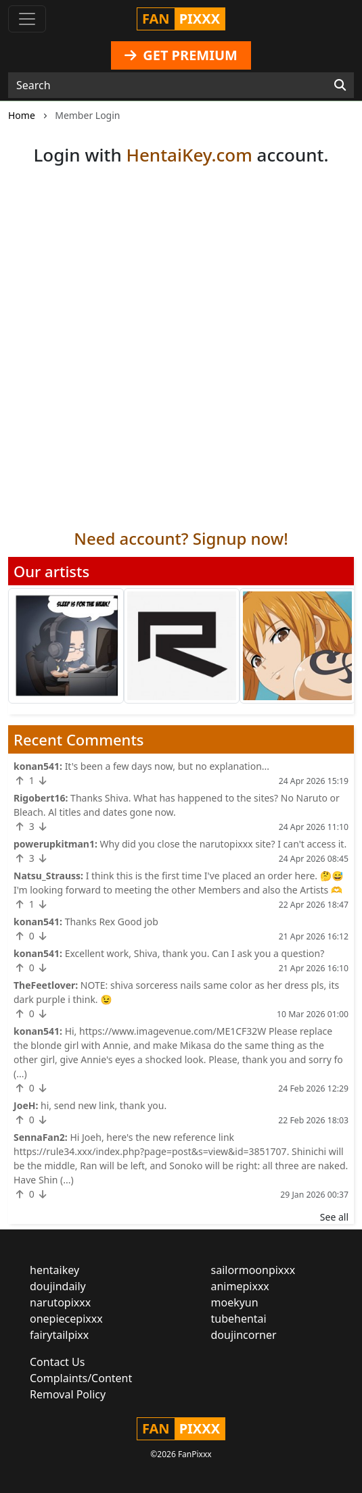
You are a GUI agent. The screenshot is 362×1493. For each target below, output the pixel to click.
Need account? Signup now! (181, 538)
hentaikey (54, 1270)
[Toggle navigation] (27, 18)
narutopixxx (60, 1302)
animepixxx (240, 1286)
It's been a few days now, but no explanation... (167, 766)
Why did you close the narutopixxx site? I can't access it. (223, 843)
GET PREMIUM (181, 55)
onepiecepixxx (66, 1318)
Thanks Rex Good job (111, 921)
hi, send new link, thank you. (103, 1105)
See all (334, 1216)
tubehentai (239, 1318)
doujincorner (244, 1334)
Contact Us (57, 1361)
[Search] (340, 85)
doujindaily (58, 1286)
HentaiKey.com (189, 155)
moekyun (234, 1302)
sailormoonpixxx (253, 1270)
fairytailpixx (59, 1334)
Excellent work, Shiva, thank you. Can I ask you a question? (195, 953)
